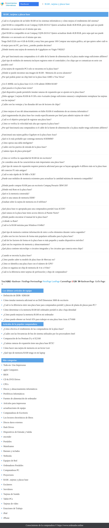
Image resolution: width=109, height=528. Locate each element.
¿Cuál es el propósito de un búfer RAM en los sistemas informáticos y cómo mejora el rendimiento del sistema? (50, 21)
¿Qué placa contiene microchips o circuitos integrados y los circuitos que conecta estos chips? (42, 248)
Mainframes (8, 446)
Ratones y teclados (11, 451)
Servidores (8, 489)
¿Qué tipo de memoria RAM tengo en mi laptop (24, 353)
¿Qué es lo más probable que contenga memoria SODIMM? (27, 139)
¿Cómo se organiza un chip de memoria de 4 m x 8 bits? (25, 268)
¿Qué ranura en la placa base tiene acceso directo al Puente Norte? (30, 213)
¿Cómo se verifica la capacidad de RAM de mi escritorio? (26, 158)
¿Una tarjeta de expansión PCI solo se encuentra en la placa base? (30, 69)
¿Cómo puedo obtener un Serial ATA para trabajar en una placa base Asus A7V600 (39, 319)
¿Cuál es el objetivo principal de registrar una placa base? (26, 119)
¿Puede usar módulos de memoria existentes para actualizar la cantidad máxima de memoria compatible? (47, 178)
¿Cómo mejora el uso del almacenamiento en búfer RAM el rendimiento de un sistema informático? (44, 111)
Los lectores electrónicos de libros (18, 417)
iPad (5, 513)
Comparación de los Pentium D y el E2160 (22, 338)
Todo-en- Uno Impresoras (14, 365)
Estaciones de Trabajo (12, 508)
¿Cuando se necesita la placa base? (16, 255)
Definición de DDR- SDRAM (16, 295)
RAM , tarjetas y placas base (57, 4)
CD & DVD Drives (11, 379)
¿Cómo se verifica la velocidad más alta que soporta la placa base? (30, 123)
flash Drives (8, 427)
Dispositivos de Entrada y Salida (17, 432)
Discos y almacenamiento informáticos (20, 389)
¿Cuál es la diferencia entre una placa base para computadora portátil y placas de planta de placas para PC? (49, 305)
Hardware (24, 4)
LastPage (56, 281)
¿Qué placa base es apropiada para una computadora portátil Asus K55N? (33, 209)
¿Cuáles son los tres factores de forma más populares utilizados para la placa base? (37, 236)
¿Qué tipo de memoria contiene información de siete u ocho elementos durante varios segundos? (43, 232)
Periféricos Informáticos (13, 394)
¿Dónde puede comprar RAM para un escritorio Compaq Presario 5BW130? (34, 185)
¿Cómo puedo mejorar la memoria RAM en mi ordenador (28, 314)
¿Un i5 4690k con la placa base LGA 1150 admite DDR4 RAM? (29, 84)
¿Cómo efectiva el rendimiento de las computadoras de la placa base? (33, 329)
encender (7, 437)
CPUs (5, 384)
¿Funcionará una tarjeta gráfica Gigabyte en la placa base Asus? (29, 135)
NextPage (47, 281)
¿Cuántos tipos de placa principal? (16, 151)
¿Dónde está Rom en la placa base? (16, 189)
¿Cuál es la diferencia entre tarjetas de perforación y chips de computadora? (34, 272)
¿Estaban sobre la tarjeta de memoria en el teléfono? (24, 202)
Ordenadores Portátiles (13, 465)
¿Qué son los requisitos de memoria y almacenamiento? (25, 244)
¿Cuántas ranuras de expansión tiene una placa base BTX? (28, 343)
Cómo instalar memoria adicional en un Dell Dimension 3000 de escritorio (35, 300)
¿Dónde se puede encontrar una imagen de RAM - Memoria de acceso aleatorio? (36, 73)
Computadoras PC (11, 470)
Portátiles (7, 441)
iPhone (6, 518)
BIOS (5, 374)
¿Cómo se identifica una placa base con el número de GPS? (27, 263)
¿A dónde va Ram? (9, 221)
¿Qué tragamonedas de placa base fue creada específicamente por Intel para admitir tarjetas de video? (45, 115)
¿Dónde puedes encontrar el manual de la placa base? (24, 217)
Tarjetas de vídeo (10, 503)
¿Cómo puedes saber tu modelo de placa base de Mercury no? (28, 259)
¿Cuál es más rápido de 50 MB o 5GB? (18, 174)
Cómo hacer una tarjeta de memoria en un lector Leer (26, 348)
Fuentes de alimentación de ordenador (19, 398)
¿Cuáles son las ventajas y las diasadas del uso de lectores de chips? (30, 104)
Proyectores (8, 475)
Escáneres (7, 484)
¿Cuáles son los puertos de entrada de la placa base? (24, 147)
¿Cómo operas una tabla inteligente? (17, 143)
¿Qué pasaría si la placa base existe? (17, 88)
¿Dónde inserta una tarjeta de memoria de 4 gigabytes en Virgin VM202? (33, 49)
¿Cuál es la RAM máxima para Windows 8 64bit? (23, 225)
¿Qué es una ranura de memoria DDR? (18, 198)
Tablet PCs (8, 499)
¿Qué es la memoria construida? (15, 193)
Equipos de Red (10, 460)
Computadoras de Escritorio (15, 413)
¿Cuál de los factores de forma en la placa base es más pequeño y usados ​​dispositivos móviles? (42, 240)
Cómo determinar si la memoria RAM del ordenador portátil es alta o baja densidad (39, 310)
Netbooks (7, 456)
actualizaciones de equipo (14, 408)
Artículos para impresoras (14, 403)
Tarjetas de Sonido (11, 494)
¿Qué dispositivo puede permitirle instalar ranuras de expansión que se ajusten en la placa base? (43, 92)
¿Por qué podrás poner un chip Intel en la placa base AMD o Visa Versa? (32, 77)
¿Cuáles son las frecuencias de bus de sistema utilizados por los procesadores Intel (39, 334)
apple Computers (10, 370)
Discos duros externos (13, 422)
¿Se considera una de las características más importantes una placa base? (33, 162)
